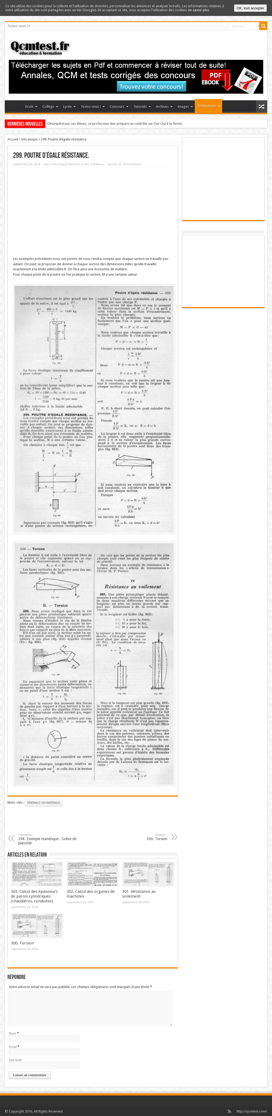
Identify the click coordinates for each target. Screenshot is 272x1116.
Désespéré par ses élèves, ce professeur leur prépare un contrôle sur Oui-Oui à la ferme (114, 124)
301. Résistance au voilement (139, 894)
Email (13, 1047)
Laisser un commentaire (124, 164)
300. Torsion (22, 943)
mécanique (29, 139)
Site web (15, 1060)
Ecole (31, 107)
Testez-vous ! (18, 26)
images (185, 107)
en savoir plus (198, 10)
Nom (12, 1033)
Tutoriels (142, 107)
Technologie (208, 106)
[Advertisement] (92, 210)
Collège (50, 107)
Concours (119, 107)
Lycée (69, 107)
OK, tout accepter (250, 8)
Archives (164, 107)
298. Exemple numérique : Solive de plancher (50, 839)
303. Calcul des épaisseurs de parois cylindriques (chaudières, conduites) (34, 896)
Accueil (14, 107)
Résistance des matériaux (86, 164)
